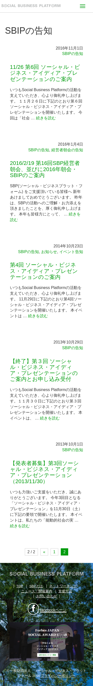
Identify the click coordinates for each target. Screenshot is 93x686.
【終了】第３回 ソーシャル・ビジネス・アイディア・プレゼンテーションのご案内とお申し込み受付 (44, 370)
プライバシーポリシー (58, 676)
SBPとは (36, 586)
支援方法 (65, 591)
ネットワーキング (63, 586)
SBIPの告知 (72, 54)
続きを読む (46, 118)
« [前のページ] (44, 552)
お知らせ (49, 252)
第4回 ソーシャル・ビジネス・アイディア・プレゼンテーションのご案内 (44, 271)
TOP (19, 586)
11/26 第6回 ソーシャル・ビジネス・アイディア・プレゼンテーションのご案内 (45, 73)
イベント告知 (71, 252)
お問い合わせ (46, 596)
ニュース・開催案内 (36, 591)
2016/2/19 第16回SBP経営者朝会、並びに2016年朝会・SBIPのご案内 (45, 169)
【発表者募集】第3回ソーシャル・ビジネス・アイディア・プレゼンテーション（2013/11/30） (44, 472)
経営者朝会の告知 (67, 150)
